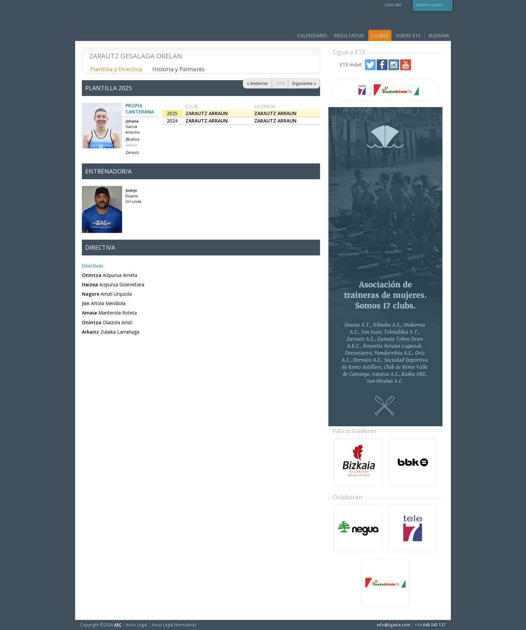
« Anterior (257, 83)
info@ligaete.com (393, 625)
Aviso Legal (136, 625)
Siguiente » (304, 83)
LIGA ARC (393, 5)
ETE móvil (350, 64)
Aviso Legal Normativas (174, 625)
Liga (128, 20)
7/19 (280, 83)
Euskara (438, 35)
